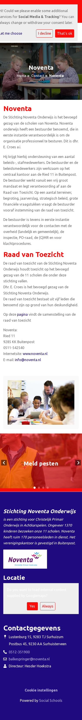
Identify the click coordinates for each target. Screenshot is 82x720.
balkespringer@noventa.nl (29, 659)
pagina (22, 314)
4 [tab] (48, 488)
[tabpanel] (41, 462)
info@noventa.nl (28, 360)
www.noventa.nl (35, 354)
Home (21, 76)
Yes (32, 606)
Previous (4, 463)
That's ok (64, 33)
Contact (37, 76)
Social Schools (50, 700)
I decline (44, 33)
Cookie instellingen (41, 690)
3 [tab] (43, 488)
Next (78, 463)
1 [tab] (34, 488)
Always (47, 606)
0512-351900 (19, 652)
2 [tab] (39, 488)
